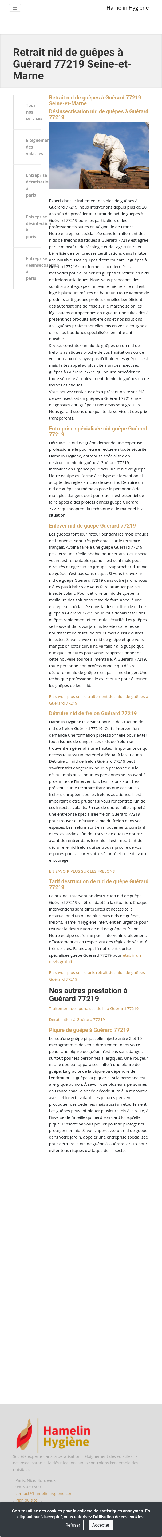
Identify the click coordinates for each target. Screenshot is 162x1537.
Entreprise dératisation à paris (33, 185)
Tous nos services (33, 112)
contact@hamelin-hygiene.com (44, 1493)
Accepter (100, 1525)
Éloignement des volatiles (33, 147)
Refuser (72, 1525)
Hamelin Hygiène (127, 7)
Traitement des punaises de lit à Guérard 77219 (94, 1008)
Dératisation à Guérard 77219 (77, 1019)
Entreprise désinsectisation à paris (33, 268)
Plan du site (26, 1500)
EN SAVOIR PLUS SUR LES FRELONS (82, 871)
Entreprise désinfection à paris (33, 226)
